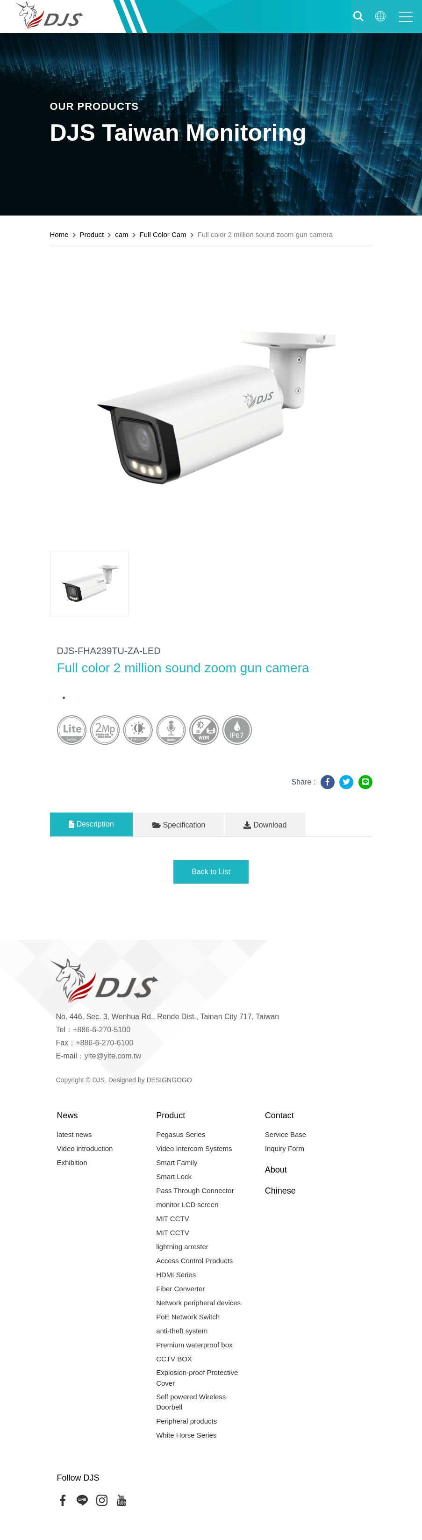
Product (92, 234)
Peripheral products (186, 1421)
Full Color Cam (163, 234)
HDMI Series (176, 1275)
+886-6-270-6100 (104, 1043)
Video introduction (85, 1148)
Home (59, 234)
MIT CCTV (172, 1219)
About (276, 1169)
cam (121, 234)
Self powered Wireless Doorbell (191, 1402)
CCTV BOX (174, 1359)
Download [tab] (264, 825)
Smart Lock (174, 1176)
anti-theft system (181, 1331)
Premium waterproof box (194, 1345)
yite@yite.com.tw (113, 1056)
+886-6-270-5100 (101, 1030)
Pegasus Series (180, 1134)
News (67, 1115)
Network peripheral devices (198, 1303)
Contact (279, 1115)
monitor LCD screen (187, 1205)
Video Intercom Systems (194, 1148)
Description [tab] (91, 824)
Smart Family (176, 1162)
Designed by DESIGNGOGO (150, 1080)
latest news (74, 1134)
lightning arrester (182, 1247)
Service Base (285, 1134)
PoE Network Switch (188, 1317)
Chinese (280, 1190)
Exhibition (72, 1162)
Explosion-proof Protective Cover (197, 1377)
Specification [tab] (179, 825)
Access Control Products (194, 1261)
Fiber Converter (180, 1289)
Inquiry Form (284, 1148)
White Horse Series (186, 1435)
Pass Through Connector (195, 1191)
